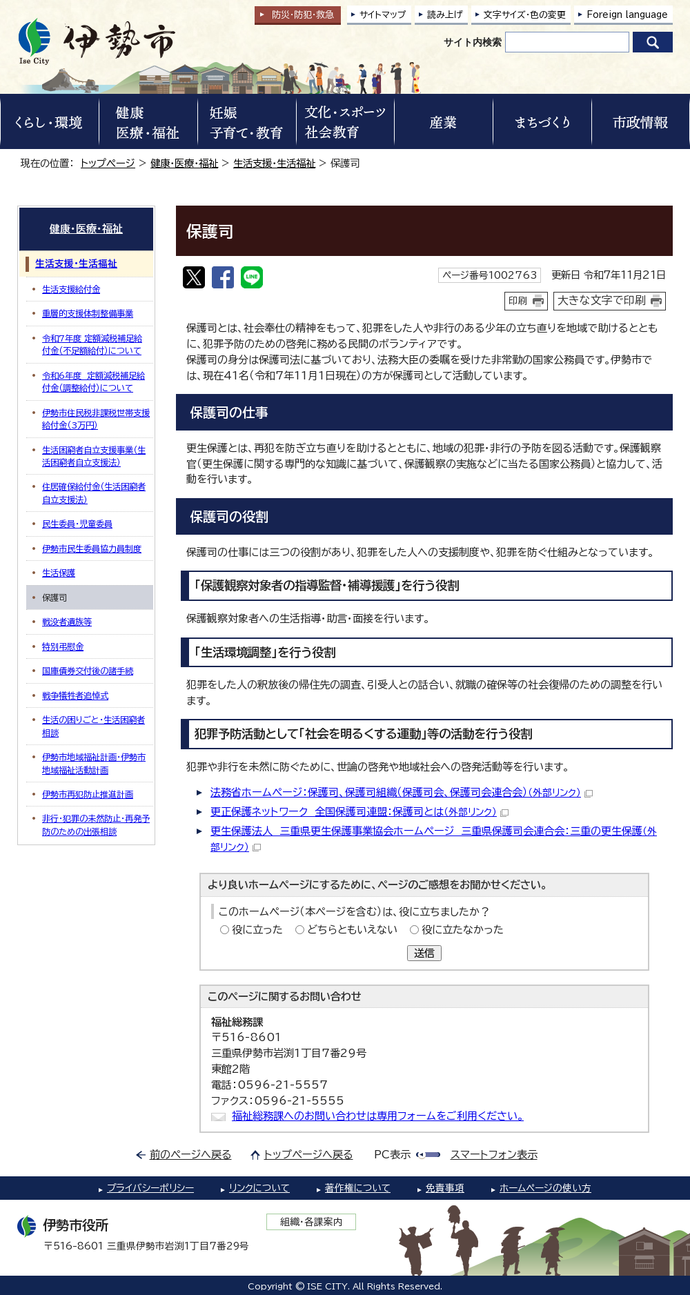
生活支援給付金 (71, 289)
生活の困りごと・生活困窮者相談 (93, 725)
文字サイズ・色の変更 (525, 14)
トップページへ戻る (308, 1154)
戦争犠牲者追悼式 (75, 695)
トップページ (108, 163)
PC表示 (392, 1154)
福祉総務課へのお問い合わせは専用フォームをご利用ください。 (378, 1116)
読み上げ (445, 14)
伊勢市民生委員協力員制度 (91, 548)
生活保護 (58, 573)
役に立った (257, 930)
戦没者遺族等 (67, 621)
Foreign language (627, 14)
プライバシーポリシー (150, 1188)
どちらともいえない (352, 930)
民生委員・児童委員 (77, 524)
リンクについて (259, 1188)
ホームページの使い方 (545, 1188)
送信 (424, 953)
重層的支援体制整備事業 (87, 313)
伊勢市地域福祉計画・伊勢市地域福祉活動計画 (94, 763)
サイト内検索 (473, 42)
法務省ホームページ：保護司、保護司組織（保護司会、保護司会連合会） (401, 792)
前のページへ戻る (191, 1154)
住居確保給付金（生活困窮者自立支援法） (94, 492)
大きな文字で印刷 (602, 300)
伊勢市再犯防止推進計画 (87, 794)
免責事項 (445, 1188)
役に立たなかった (463, 930)
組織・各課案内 (311, 1222)
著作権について (358, 1188)
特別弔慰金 (62, 646)
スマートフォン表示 (494, 1154)
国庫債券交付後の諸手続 (87, 670)
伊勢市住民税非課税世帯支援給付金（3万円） (96, 418)
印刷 (518, 301)
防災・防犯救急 (303, 14)
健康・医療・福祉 (184, 163)
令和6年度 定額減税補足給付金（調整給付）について (93, 381)
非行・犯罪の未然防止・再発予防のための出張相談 (96, 824)
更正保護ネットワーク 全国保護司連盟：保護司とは (359, 812)
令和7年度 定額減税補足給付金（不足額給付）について (92, 344)
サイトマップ (382, 14)
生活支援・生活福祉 (274, 163)
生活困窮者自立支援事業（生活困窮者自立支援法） (94, 456)
